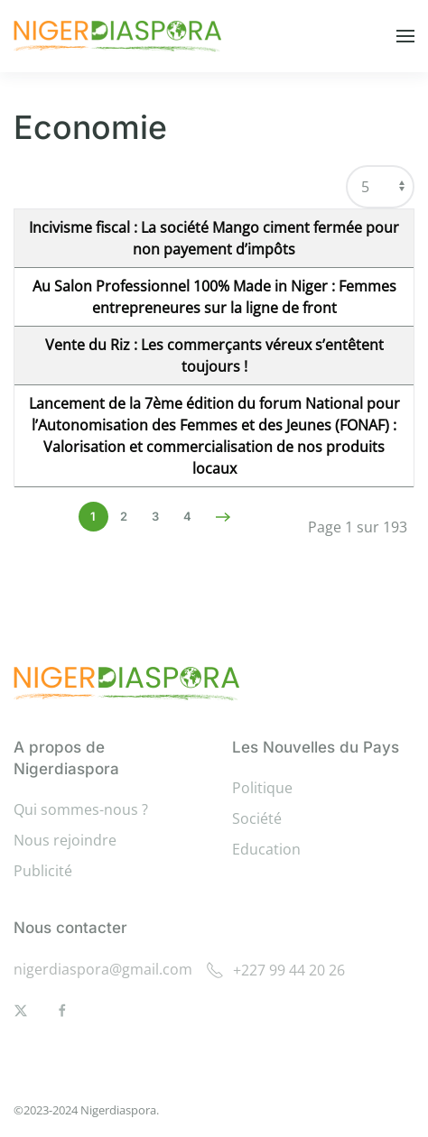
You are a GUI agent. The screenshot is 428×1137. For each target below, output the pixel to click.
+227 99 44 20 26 (275, 970)
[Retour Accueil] (120, 36)
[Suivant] (223, 517)
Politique (262, 788)
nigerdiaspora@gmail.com (103, 969)
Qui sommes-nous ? (81, 809)
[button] (405, 36)
